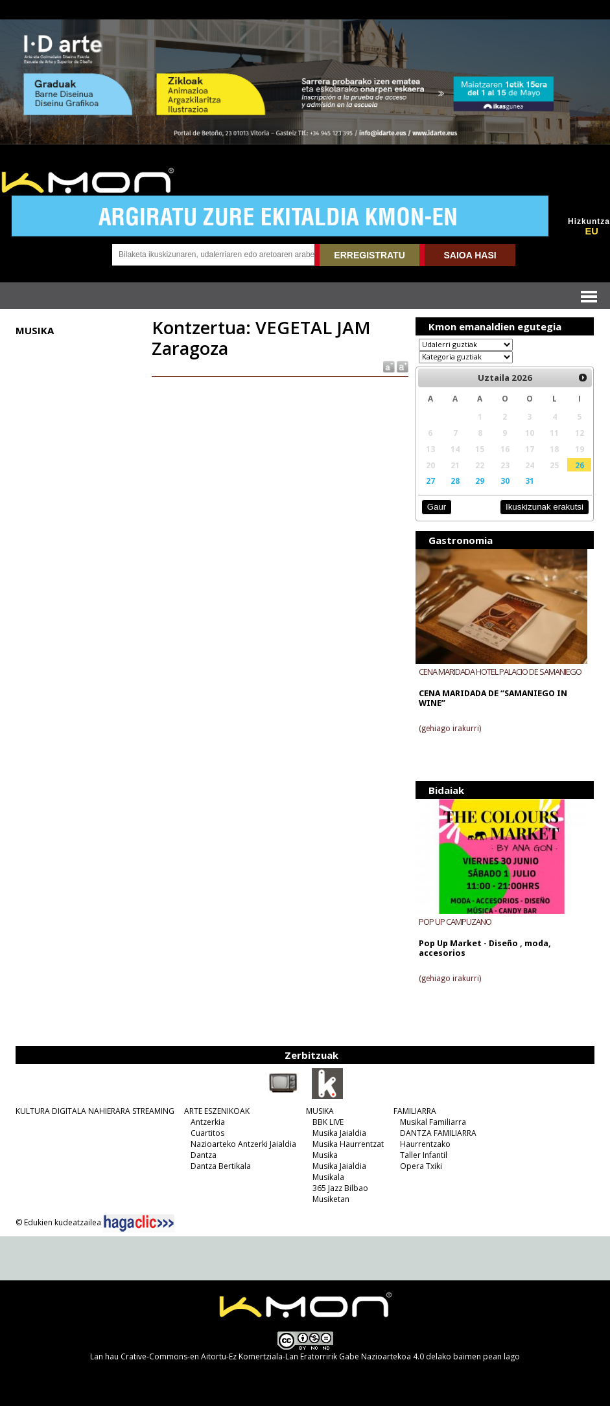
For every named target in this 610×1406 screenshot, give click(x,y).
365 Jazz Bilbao (340, 1188)
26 (579, 465)
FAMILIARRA (414, 1111)
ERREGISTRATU (369, 255)
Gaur (436, 507)
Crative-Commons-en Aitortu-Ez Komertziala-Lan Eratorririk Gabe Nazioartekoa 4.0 (272, 1356)
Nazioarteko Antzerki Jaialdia (243, 1144)
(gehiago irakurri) (450, 728)
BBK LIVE (328, 1122)
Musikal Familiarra (433, 1122)
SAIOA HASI (470, 255)
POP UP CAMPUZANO (455, 921)
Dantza (204, 1155)
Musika (325, 1155)
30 (505, 480)
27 (430, 480)
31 (529, 480)
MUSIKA (320, 1111)
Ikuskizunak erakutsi (544, 507)
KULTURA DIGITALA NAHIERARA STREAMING (95, 1111)
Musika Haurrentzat (348, 1144)
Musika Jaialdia (339, 1133)
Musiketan (330, 1199)
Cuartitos (207, 1133)
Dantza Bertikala (221, 1166)
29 (479, 480)
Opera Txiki (421, 1166)
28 (455, 480)
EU (591, 231)
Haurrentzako (425, 1144)
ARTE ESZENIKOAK (217, 1111)
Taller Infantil (423, 1155)
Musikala (328, 1177)
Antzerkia (208, 1122)
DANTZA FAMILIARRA (438, 1133)
